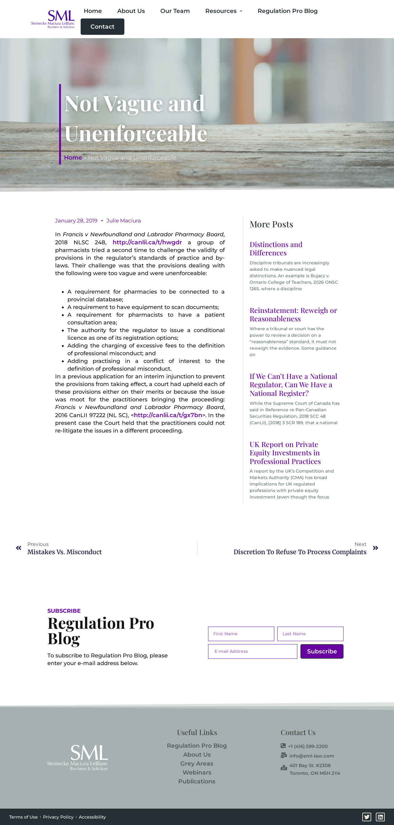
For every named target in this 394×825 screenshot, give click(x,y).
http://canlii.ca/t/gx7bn (168, 415)
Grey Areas (196, 763)
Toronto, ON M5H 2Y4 (315, 773)
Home (93, 10)
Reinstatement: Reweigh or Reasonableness (293, 314)
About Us (131, 10)
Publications (196, 781)
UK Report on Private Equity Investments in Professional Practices (285, 452)
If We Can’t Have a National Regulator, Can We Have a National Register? (293, 384)
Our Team (175, 10)
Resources (223, 10)
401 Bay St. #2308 (306, 765)
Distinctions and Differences (276, 248)
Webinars (197, 772)
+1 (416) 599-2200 (304, 746)
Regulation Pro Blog (288, 10)
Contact (102, 26)
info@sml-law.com (307, 755)
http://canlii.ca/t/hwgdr (147, 242)
